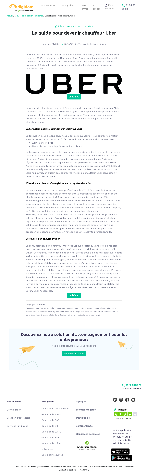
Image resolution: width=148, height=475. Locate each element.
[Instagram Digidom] (122, 399)
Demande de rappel (74, 353)
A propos (96, 7)
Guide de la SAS (50, 420)
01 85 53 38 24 (131, 385)
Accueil (10, 16)
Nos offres (85, 7)
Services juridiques (17, 426)
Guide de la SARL (51, 431)
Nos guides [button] (68, 5)
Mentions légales (86, 409)
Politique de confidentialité (84, 421)
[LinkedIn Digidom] (116, 399)
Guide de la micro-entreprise (51, 446)
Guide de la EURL (51, 437)
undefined (74, 96)
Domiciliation (14, 409)
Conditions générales (88, 434)
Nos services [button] (48, 5)
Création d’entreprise (18, 417)
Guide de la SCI (50, 426)
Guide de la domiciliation (55, 408)
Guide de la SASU (51, 414)
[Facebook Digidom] (128, 399)
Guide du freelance (52, 454)
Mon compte (109, 7)
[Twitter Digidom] (134, 399)
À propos (81, 401)
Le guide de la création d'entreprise (28, 16)
